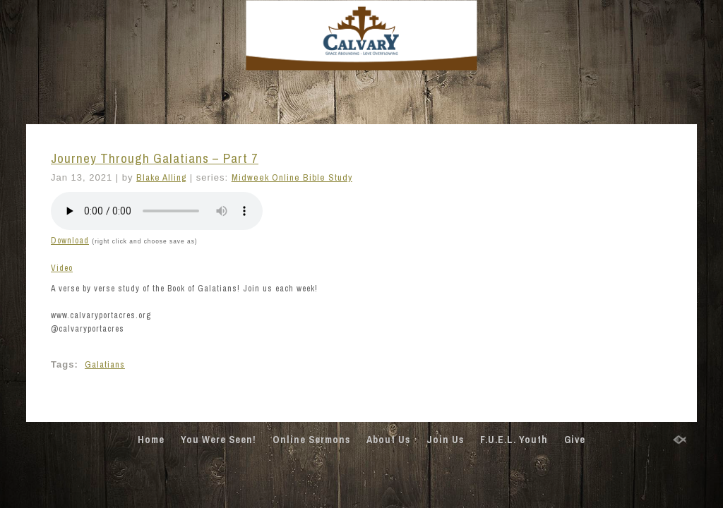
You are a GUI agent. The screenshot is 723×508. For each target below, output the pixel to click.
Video (62, 268)
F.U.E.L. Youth (514, 439)
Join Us (445, 439)
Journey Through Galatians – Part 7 (154, 158)
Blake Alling (161, 177)
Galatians (105, 364)
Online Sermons (311, 439)
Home (151, 439)
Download (70, 240)
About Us (388, 439)
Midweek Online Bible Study (292, 177)
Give (574, 439)
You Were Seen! (218, 439)
